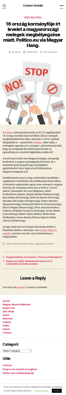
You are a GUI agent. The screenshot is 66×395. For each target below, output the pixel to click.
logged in (21, 287)
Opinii (6, 315)
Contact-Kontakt (33, 5)
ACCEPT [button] (56, 391)
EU (15, 243)
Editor (18, 52)
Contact (7, 332)
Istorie (6, 329)
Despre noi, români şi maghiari (20, 369)
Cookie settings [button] (42, 390)
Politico (9, 132)
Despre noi (9, 308)
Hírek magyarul (33, 17)
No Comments (50, 52)
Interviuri (8, 318)
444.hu (38, 142)
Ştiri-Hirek (8, 311)
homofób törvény (25, 243)
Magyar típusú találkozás (16, 304)
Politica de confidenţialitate (18, 373)
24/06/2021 (32, 52)
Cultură (7, 322)
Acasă (6, 301)
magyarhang (40, 243)
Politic (6, 325)
